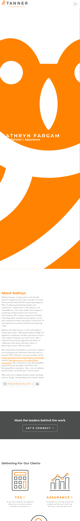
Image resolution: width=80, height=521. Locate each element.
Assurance (60, 497)
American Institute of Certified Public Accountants (23, 357)
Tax (20, 497)
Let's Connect (40, 428)
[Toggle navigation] (75, 4)
